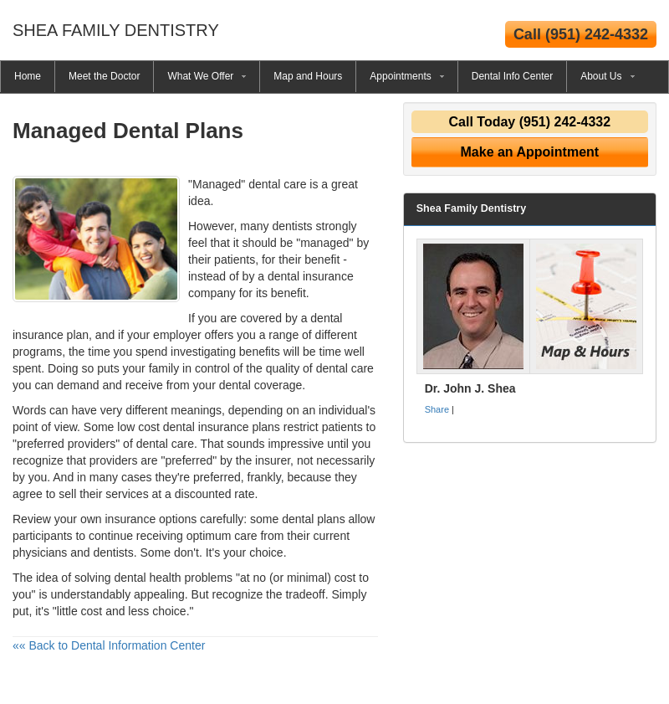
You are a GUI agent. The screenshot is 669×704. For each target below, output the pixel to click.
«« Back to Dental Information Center (109, 645)
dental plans (313, 519)
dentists (292, 226)
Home (27, 76)
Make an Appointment (530, 152)
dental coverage (261, 385)
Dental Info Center (512, 76)
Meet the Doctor (104, 76)
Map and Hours (307, 76)
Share (437, 409)
